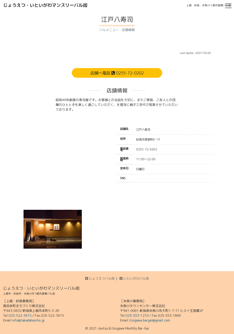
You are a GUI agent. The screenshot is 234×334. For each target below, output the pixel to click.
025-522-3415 (20, 315)
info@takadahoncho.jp (28, 320)
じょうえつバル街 (100, 278)
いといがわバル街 (134, 278)
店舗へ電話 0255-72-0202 (117, 73)
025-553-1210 (137, 315)
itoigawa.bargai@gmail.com (149, 320)
